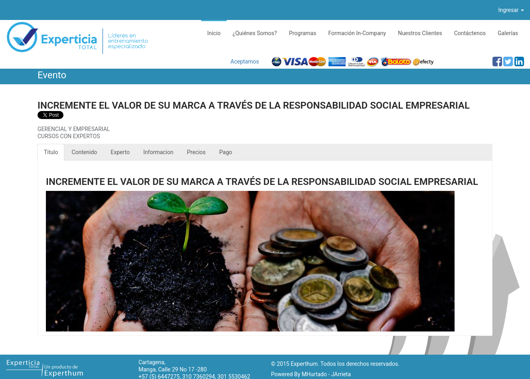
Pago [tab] (225, 152)
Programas (302, 33)
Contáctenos (470, 33)
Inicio (214, 33)
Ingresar (511, 10)
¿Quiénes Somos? (255, 33)
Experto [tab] (120, 152)
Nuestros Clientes (420, 33)
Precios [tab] (196, 152)
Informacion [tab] (158, 152)
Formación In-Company (357, 33)
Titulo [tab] (51, 152)
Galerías (508, 33)
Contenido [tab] (84, 152)
